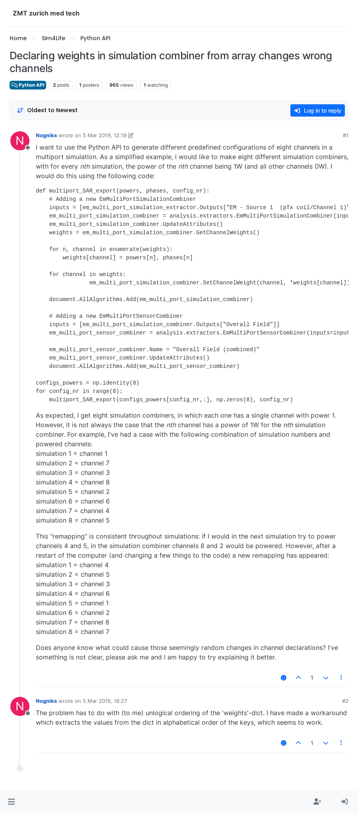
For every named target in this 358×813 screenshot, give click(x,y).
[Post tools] (342, 677)
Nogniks (46, 135)
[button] (11, 802)
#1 (345, 135)
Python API (28, 85)
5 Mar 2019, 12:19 (104, 135)
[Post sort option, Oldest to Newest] (47, 110)
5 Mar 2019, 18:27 (105, 701)
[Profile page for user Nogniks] (19, 140)
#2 (345, 701)
